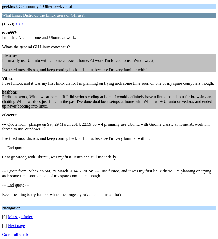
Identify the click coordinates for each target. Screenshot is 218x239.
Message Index (20, 217)
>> (21, 24)
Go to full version (16, 234)
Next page (16, 225)
